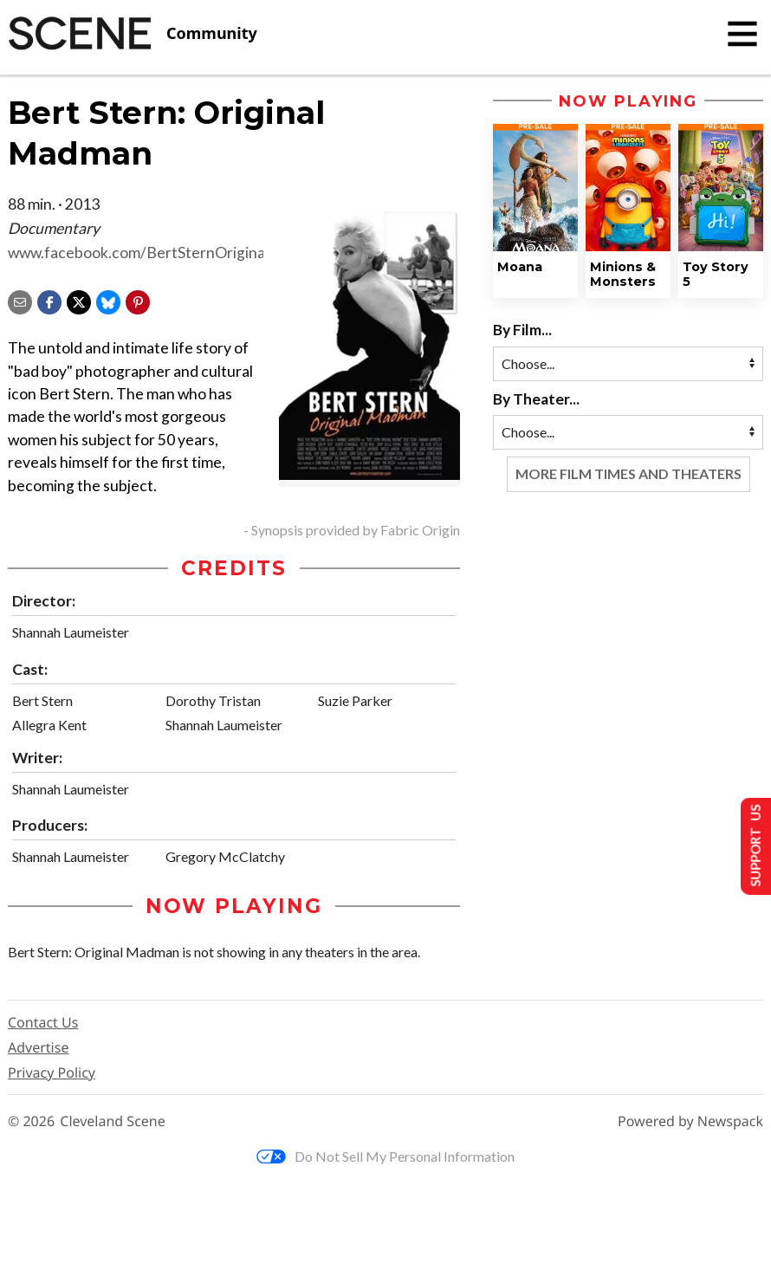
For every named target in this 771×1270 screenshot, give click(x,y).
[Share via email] (20, 300)
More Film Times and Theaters (628, 473)
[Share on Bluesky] (108, 300)
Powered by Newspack (690, 1121)
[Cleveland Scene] (132, 34)
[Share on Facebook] (49, 300)
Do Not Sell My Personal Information (385, 1156)
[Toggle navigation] (742, 33)
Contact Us (43, 1022)
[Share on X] (79, 300)
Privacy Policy (51, 1072)
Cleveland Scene (112, 1121)
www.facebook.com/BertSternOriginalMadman (168, 252)
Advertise (38, 1047)
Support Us (750, 845)
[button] (138, 300)
